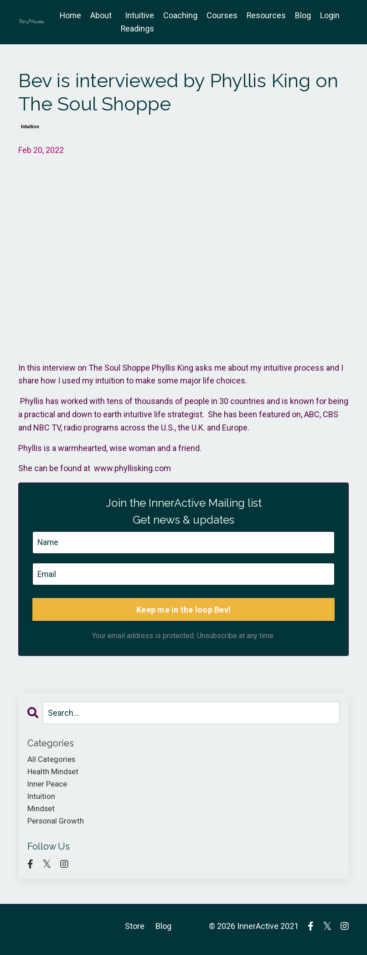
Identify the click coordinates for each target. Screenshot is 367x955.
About (100, 15)
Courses (221, 15)
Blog (303, 15)
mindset (42, 813)
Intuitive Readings (137, 21)
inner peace (49, 787)
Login (330, 15)
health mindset (55, 774)
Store (135, 932)
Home (69, 15)
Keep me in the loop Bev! (183, 610)
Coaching (180, 15)
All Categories (52, 761)
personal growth (57, 826)
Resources (266, 15)
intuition (30, 126)
